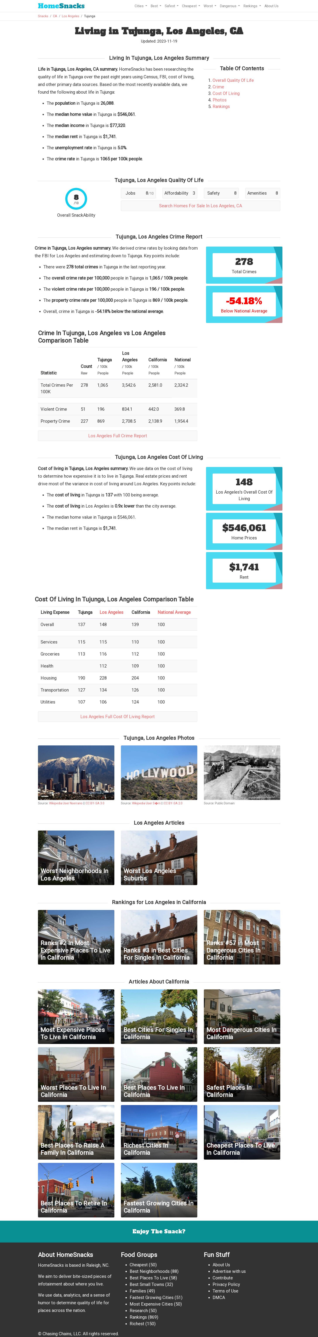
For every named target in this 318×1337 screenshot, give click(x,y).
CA (55, 16)
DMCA (219, 1297)
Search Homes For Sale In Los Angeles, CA (200, 205)
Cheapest (139, 1264)
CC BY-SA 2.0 (173, 803)
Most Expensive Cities (151, 1304)
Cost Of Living (226, 93)
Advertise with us (229, 1271)
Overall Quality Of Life (233, 80)
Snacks (61, 6)
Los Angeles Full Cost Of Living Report (117, 716)
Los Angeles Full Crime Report (117, 435)
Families (138, 1291)
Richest (137, 1323)
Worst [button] (209, 6)
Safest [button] (170, 6)
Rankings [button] (250, 6)
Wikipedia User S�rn (146, 803)
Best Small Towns (147, 1284)
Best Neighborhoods (150, 1271)
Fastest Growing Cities (152, 1297)
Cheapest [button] (190, 6)
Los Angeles (70, 16)
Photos (220, 100)
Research (139, 1310)
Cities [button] (139, 6)
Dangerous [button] (228, 6)
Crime (218, 86)
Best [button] (155, 6)
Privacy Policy (226, 1284)
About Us (271, 6)
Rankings (221, 106)
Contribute (223, 1277)
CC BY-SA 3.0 (95, 803)
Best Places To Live (149, 1277)
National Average (174, 612)
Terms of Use (225, 1291)
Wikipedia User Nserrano (66, 803)
